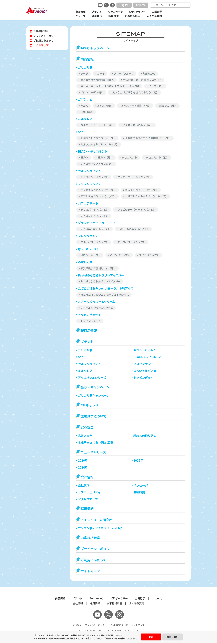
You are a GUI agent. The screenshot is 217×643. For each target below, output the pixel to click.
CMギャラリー (137, 12)
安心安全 (77, 625)
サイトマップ (137, 625)
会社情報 (97, 16)
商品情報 (80, 12)
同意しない (172, 637)
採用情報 (113, 16)
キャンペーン (115, 12)
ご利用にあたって (119, 625)
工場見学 (157, 12)
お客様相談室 (132, 16)
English (124, 5)
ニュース (80, 16)
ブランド (97, 12)
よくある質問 (154, 16)
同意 (151, 637)
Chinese (140, 5)
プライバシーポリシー (96, 625)
